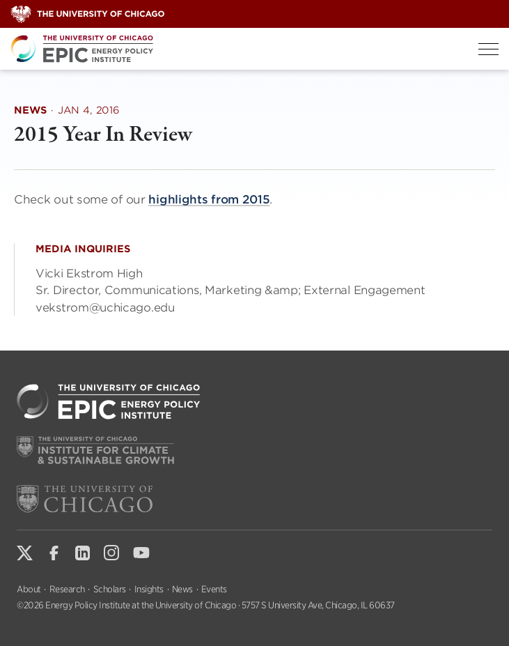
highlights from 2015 (208, 199)
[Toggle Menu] (488, 49)
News (182, 589)
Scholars (109, 589)
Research (67, 589)
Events (214, 589)
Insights (149, 589)
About (29, 589)
